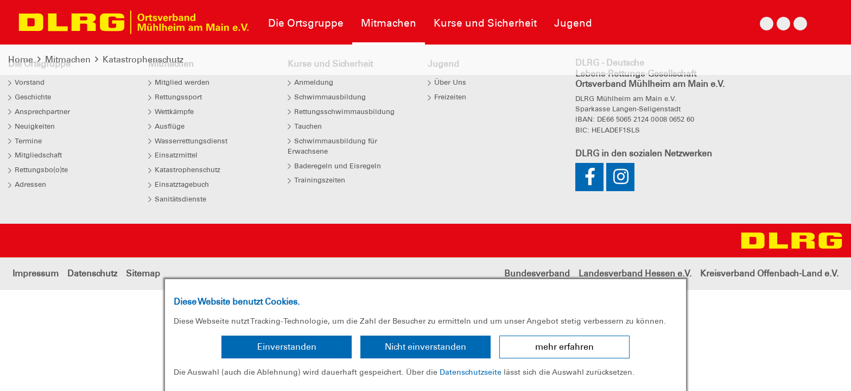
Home (20, 59)
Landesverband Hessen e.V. (635, 273)
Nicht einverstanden (425, 347)
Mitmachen (68, 59)
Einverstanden (286, 347)
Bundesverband (537, 273)
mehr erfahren (564, 347)
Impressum (35, 273)
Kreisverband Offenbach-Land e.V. (769, 273)
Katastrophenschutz (143, 59)
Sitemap (143, 273)
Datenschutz (92, 273)
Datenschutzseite (470, 372)
